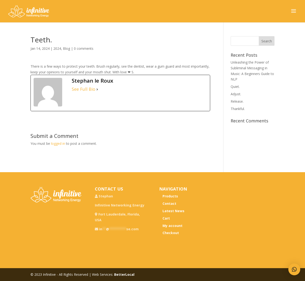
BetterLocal (124, 274)
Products (170, 196)
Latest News (173, 211)
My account (173, 225)
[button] (294, 269)
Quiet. (235, 86)
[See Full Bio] (97, 89)
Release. (237, 101)
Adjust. (236, 94)
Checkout (171, 233)
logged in (58, 143)
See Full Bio (83, 89)
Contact (169, 203)
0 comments (83, 48)
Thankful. (238, 108)
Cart (166, 218)
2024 (57, 48)
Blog (66, 48)
